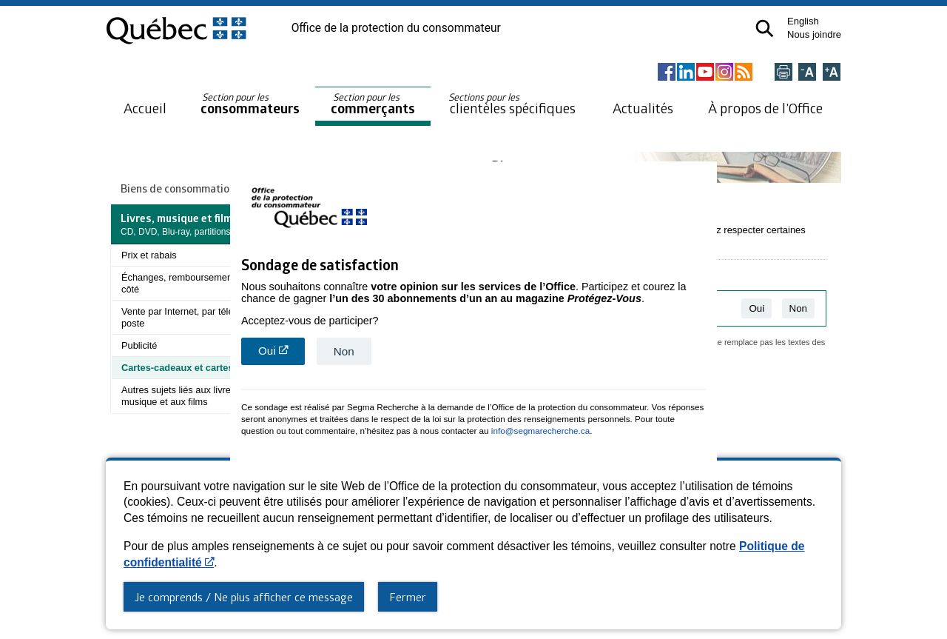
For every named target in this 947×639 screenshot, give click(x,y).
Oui (281, 352)
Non (344, 349)
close (707, 467)
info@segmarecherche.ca (540, 428)
